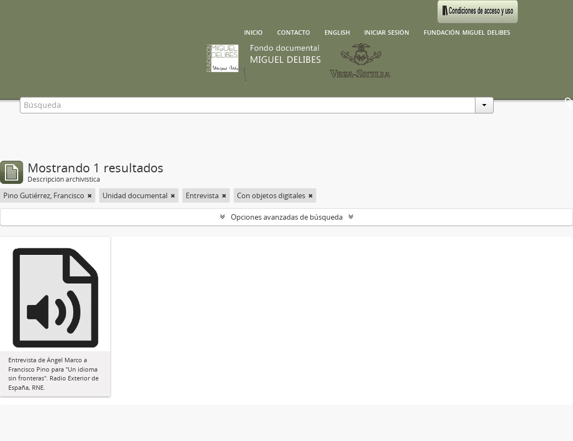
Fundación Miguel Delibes (467, 31)
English (337, 31)
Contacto (293, 31)
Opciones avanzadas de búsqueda (287, 217)
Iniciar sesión (386, 31)
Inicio (253, 31)
